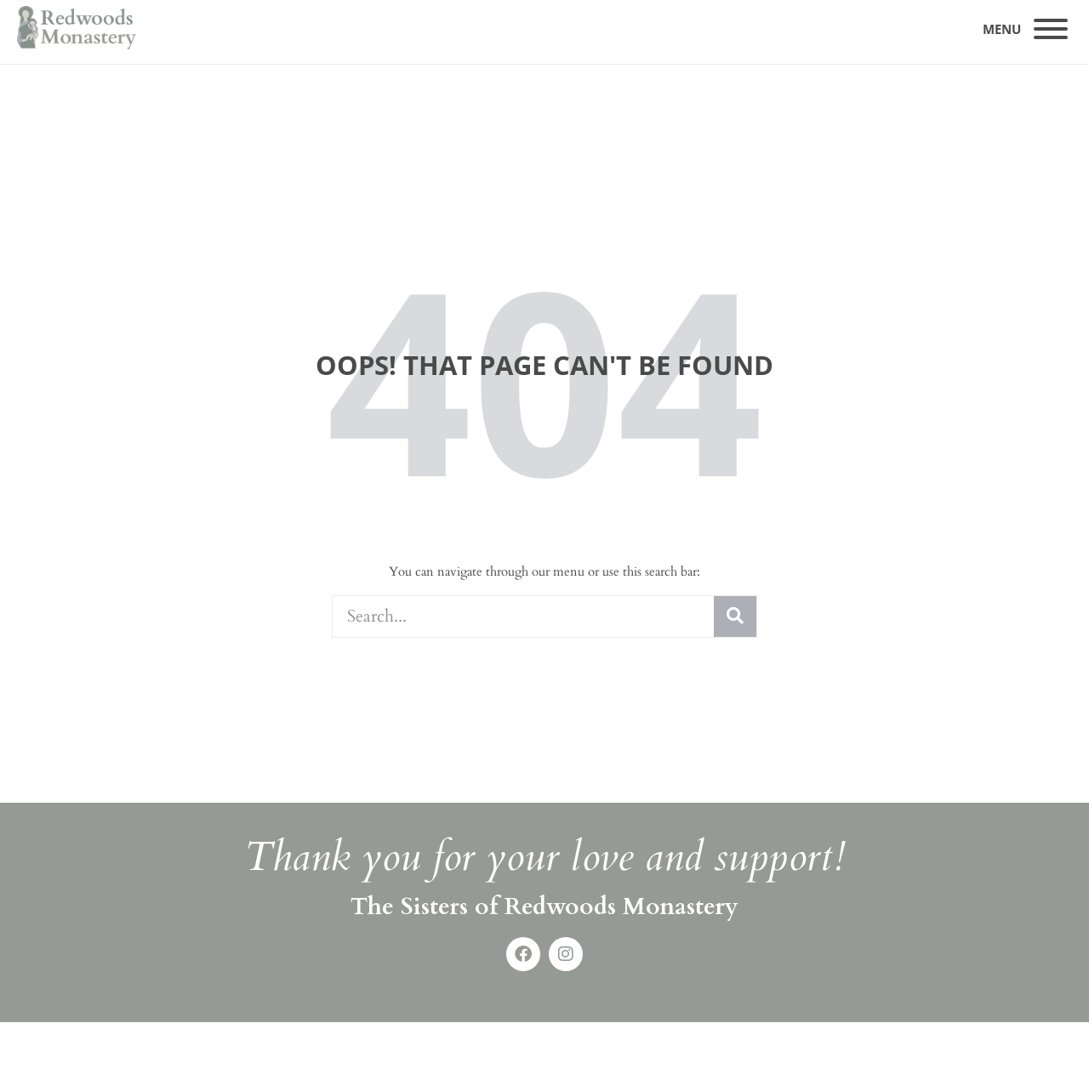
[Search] (735, 616)
